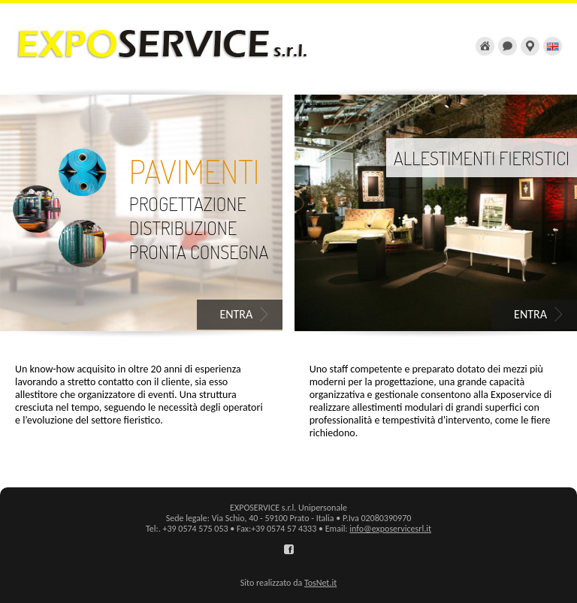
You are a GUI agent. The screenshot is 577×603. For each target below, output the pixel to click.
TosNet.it (320, 582)
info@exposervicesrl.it (390, 528)
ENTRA (235, 314)
